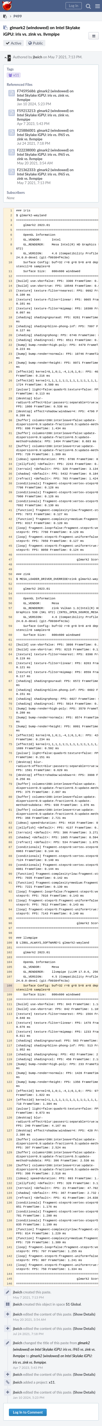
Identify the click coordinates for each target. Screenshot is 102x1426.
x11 (52, 1382)
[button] (97, 6)
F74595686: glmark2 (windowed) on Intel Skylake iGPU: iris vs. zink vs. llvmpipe (45, 95)
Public (38, 43)
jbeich (37, 57)
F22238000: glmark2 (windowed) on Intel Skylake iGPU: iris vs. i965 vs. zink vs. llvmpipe (45, 154)
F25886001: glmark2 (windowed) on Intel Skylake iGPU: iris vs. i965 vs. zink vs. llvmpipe (45, 134)
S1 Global (73, 1304)
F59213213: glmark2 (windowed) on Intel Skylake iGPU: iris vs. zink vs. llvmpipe (45, 115)
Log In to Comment (28, 1412)
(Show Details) (84, 1314)
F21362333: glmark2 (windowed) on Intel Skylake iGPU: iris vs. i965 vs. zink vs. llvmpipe (45, 174)
